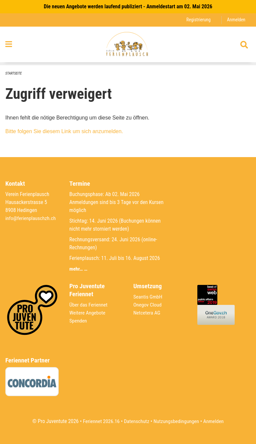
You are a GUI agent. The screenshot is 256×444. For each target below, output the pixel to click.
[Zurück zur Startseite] (128, 46)
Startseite (14, 73)
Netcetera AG (147, 313)
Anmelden (235, 20)
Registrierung (197, 20)
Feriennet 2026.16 (100, 421)
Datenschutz (136, 421)
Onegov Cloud (148, 305)
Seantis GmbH (148, 297)
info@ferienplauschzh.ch (31, 218)
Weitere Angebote (88, 313)
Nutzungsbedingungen (176, 421)
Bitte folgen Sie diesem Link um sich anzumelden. (64, 131)
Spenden (78, 321)
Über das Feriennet (89, 305)
